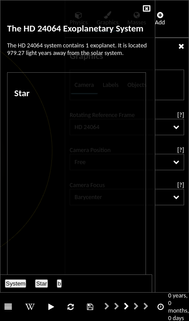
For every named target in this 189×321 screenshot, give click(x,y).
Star (41, 283)
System (15, 283)
